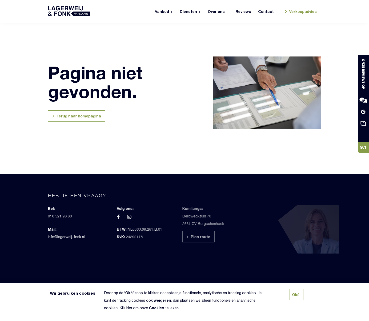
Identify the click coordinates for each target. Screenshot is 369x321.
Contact (266, 11)
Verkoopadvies (300, 12)
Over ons (216, 11)
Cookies (156, 307)
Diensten (188, 11)
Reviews (243, 11)
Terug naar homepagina (76, 117)
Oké (129, 292)
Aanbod (162, 11)
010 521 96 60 (46, 216)
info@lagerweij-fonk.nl (52, 236)
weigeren (162, 300)
